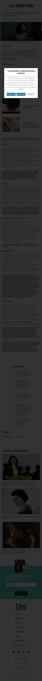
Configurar (31, 94)
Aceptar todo (11, 94)
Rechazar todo (21, 94)
